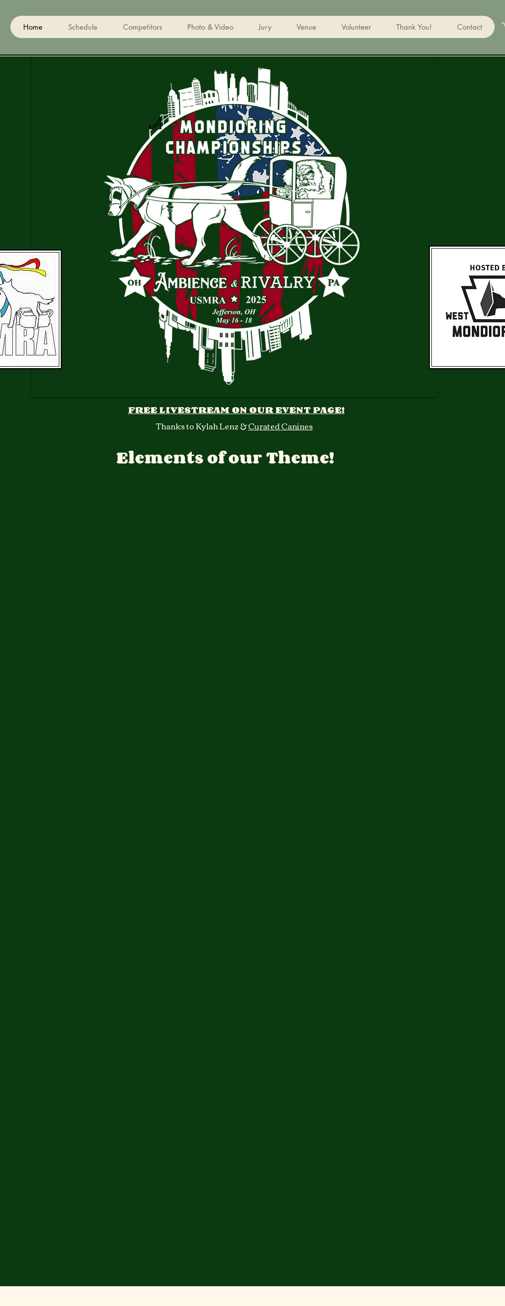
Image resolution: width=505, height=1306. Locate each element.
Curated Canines (280, 426)
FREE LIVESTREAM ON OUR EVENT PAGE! (236, 409)
